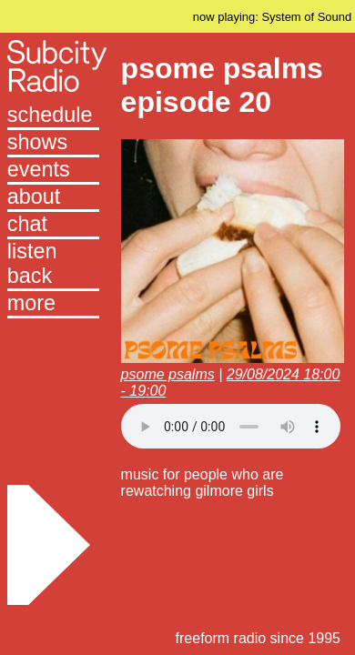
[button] (53, 304)
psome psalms (168, 374)
